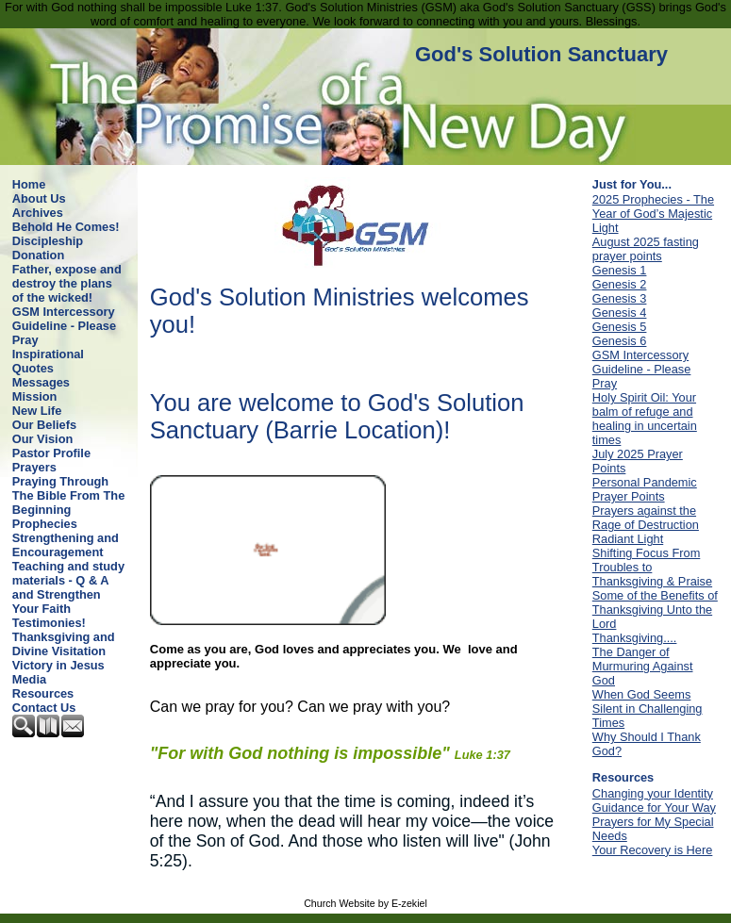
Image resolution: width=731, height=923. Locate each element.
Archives (37, 213)
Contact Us (44, 707)
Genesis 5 (619, 327)
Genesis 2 (619, 284)
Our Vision (42, 439)
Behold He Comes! (66, 227)
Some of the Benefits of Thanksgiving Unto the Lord (655, 609)
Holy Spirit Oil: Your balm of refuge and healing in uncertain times (644, 418)
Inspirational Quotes (48, 361)
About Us (39, 198)
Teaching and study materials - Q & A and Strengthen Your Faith (68, 587)
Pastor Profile (51, 453)
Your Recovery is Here (652, 850)
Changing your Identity (652, 793)
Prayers (34, 467)
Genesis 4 (619, 312)
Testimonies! (49, 623)
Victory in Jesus (58, 665)
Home (29, 184)
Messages (41, 382)
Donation (38, 255)
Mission (35, 396)
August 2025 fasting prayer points (645, 249)
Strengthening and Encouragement (65, 545)
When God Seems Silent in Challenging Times (647, 708)
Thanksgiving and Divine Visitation (63, 644)
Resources (43, 693)
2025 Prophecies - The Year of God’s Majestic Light (653, 213)
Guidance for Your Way (654, 807)
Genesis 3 (619, 298)
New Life (37, 411)
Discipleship (47, 241)
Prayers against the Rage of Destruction (645, 517)
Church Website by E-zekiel (365, 903)
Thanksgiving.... (634, 638)
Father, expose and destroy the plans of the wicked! (67, 283)
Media (29, 679)
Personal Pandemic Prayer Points (644, 489)
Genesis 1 (619, 270)
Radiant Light (627, 539)
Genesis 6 (619, 341)
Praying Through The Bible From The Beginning (68, 495)
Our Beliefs (44, 425)
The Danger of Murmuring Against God (642, 666)
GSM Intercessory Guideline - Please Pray (64, 326)
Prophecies (44, 524)
